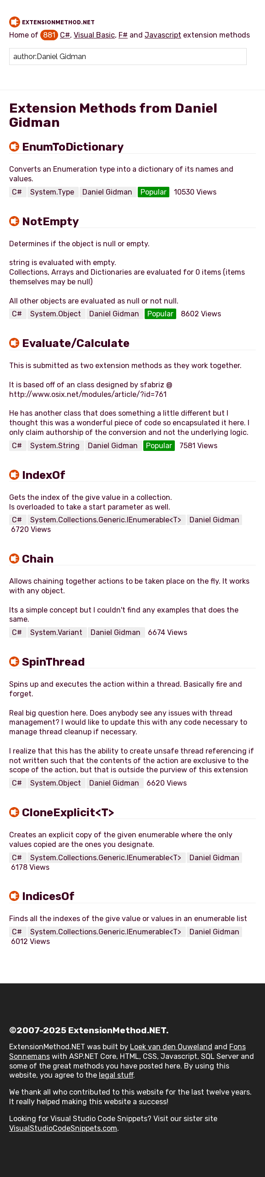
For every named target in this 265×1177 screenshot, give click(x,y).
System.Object (56, 313)
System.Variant (57, 632)
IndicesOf (48, 896)
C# (65, 35)
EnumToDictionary (73, 147)
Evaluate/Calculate (76, 343)
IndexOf (43, 475)
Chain (38, 559)
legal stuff (116, 1075)
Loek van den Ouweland (171, 1046)
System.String (55, 445)
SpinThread (53, 662)
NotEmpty (50, 221)
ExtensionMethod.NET (58, 22)
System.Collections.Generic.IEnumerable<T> (106, 519)
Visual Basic (94, 35)
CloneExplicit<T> (68, 812)
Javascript (163, 35)
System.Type (53, 192)
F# (123, 35)
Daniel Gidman (108, 192)
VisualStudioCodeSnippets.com (63, 1128)
